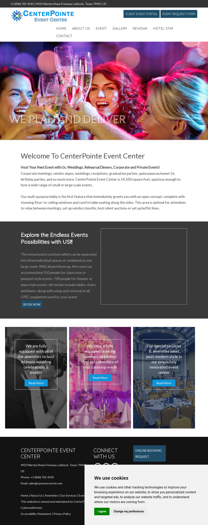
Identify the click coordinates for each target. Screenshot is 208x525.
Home (61, 28)
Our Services (68, 495)
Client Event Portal (142, 14)
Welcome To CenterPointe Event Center (83, 155)
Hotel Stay (163, 28)
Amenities (51, 495)
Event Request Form (178, 14)
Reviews (140, 28)
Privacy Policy (62, 513)
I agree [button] (102, 511)
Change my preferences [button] (129, 511)
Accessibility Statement (36, 513)
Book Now (31, 304)
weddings (82, 173)
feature (80, 196)
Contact (64, 36)
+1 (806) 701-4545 (22, 3)
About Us (81, 28)
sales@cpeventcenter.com (45, 483)
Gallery (120, 28)
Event (101, 28)
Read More (36, 383)
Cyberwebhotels (31, 507)
